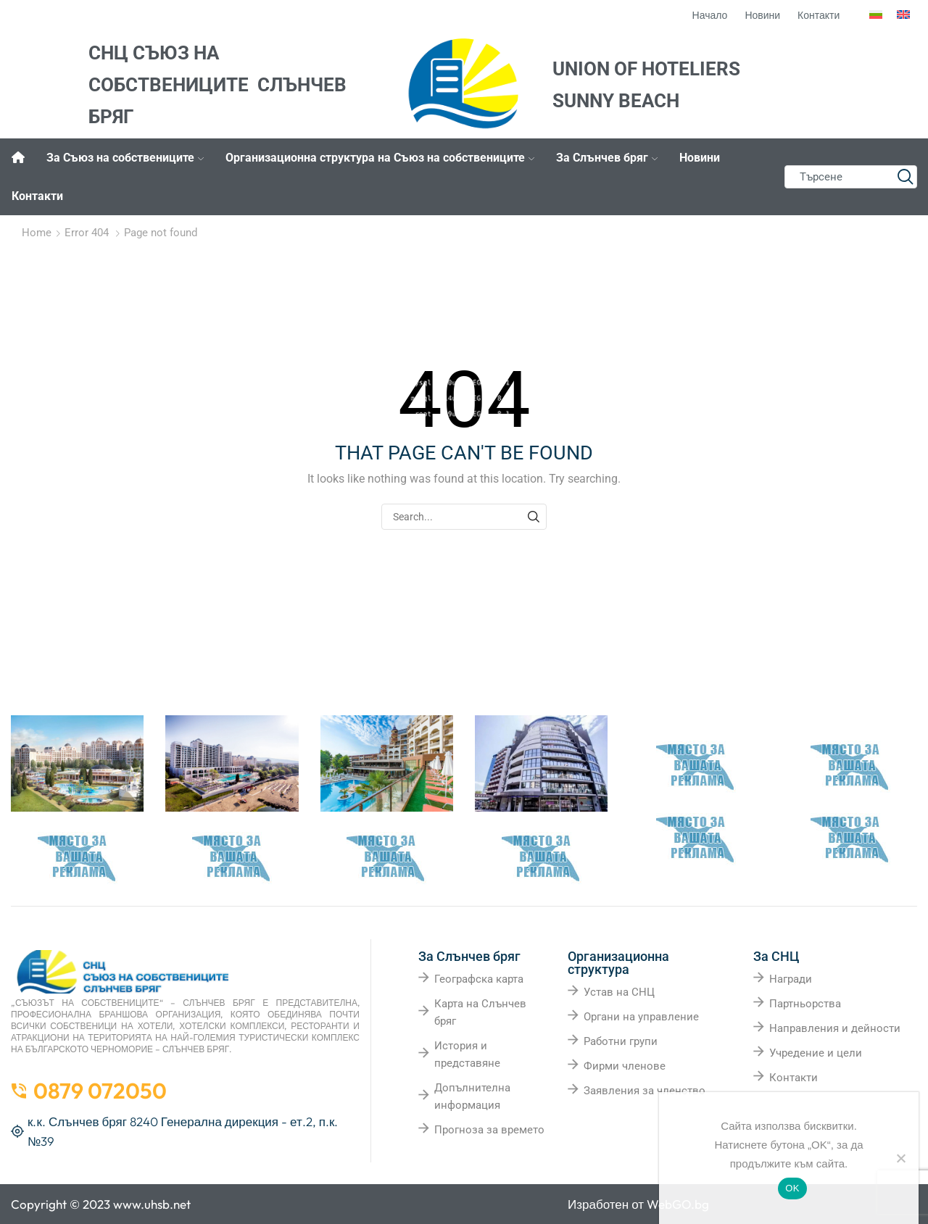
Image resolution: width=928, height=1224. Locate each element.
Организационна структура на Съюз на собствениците (379, 158)
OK (792, 1188)
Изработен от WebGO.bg (638, 1204)
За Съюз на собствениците (125, 158)
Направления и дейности (834, 1028)
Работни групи (621, 1041)
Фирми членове (625, 1066)
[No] (900, 1158)
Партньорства (805, 1003)
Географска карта (478, 979)
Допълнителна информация (472, 1096)
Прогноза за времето (489, 1129)
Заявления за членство (644, 1090)
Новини (699, 158)
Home (36, 232)
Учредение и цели (815, 1052)
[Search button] (905, 177)
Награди (790, 979)
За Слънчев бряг (607, 158)
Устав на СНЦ (619, 992)
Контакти (37, 196)
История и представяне (467, 1054)
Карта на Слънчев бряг (480, 1012)
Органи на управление (641, 1016)
